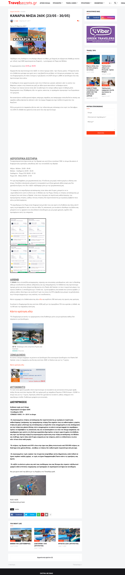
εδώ (40, 299)
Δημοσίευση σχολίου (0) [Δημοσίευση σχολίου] (45, 557)
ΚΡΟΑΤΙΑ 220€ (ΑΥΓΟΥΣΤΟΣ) (68, 544)
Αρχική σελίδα (14, 11)
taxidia (23, 11)
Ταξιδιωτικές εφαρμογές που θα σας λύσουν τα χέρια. (108, 91)
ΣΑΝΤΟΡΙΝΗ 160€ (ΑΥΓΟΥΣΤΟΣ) (40, 545)
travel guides (71, 3)
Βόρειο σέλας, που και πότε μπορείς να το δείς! (93, 68)
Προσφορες (57, 3)
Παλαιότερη (77, 564)
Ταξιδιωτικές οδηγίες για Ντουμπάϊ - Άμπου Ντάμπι (108, 69)
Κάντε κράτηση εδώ (21, 311)
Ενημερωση (98, 3)
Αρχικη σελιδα (45, 3)
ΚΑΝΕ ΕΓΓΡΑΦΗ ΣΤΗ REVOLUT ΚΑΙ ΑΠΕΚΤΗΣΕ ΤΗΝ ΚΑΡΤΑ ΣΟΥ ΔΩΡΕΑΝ (92, 92)
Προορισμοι (85, 3)
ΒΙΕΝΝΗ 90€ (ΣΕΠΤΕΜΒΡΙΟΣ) (20, 544)
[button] (110, 3)
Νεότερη (12, 564)
